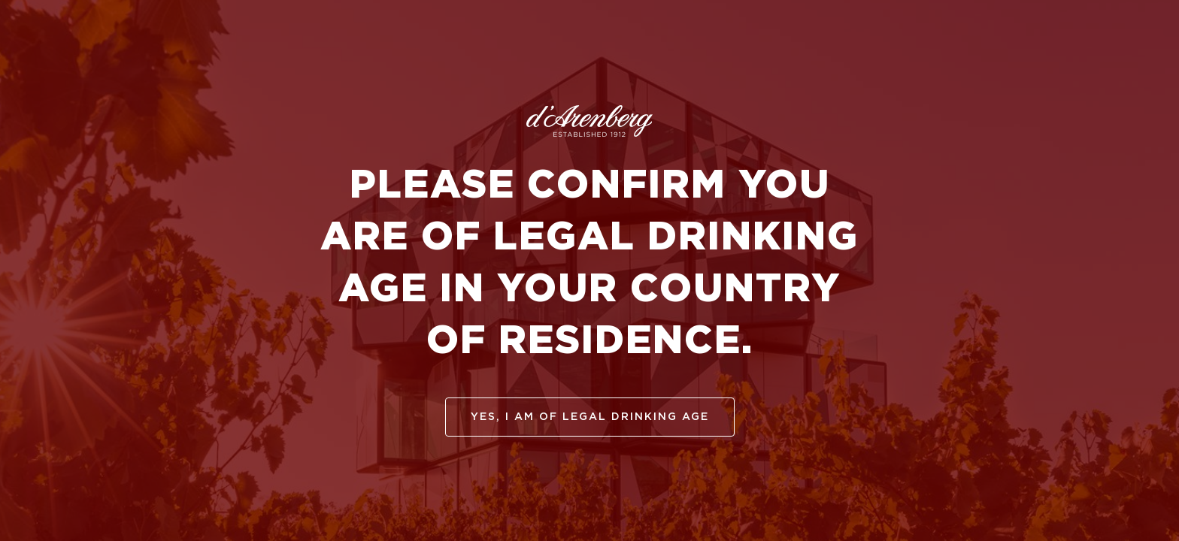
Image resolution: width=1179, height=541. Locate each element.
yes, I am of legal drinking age (590, 417)
